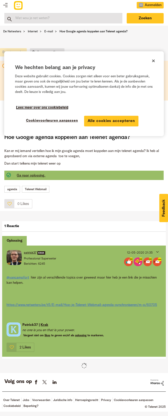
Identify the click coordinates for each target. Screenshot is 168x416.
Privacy (106, 400)
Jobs (26, 400)
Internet (33, 31)
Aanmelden (153, 5)
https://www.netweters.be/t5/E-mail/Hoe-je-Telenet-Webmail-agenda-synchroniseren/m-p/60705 (82, 305)
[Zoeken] (63, 18)
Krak (44, 325)
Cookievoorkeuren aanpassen (133, 400)
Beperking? (30, 406)
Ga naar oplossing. (31, 175)
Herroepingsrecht (86, 400)
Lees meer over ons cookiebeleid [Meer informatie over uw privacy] (42, 107)
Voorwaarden (41, 400)
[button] (9, 204)
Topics (5, 5)
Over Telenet (11, 400)
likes (47, 335)
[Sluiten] (153, 61)
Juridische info (62, 400)
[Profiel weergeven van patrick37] (30, 252)
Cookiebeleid (12, 406)
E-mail (48, 31)
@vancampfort (18, 277)
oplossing (80, 335)
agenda (12, 189)
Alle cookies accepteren (111, 121)
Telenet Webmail (36, 189)
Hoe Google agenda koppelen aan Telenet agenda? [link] (94, 31)
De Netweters (12, 31)
